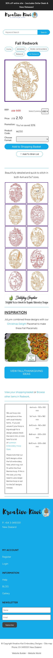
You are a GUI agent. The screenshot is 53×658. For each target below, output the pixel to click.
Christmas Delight (16, 323)
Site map (48, 643)
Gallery (6, 593)
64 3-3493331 (13, 522)
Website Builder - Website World (26, 653)
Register (6, 556)
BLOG (5, 586)
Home (8, 49)
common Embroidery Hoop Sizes (13, 446)
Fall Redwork (34, 54)
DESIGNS (21, 49)
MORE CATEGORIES (38, 49)
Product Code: (8, 131)
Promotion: (9, 124)
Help (4, 579)
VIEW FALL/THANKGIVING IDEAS (26, 372)
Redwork (19, 54)
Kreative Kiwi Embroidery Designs (27, 643)
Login (5, 563)
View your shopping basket (18, 392)
